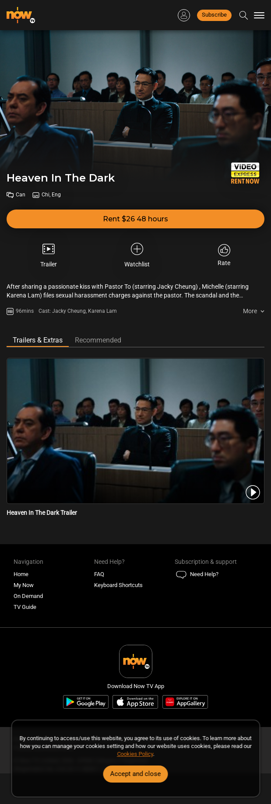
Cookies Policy (135, 754)
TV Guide (25, 607)
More (250, 311)
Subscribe (214, 14)
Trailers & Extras (38, 340)
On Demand (28, 596)
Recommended (98, 340)
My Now (24, 585)
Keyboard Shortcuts (118, 585)
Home (21, 574)
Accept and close (135, 774)
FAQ (99, 574)
